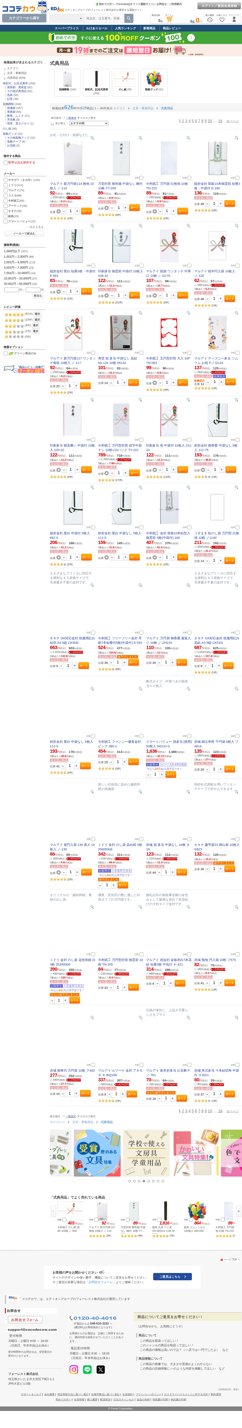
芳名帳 (11, 119)
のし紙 (7, 128)
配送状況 (105, 1399)
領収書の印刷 (160, 1399)
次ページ (233, 121)
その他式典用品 (17, 91)
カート (86, 211)
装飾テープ (14, 141)
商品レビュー (172, 28)
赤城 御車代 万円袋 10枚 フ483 (72, 1070)
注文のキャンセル (123, 1399)
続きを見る (37, 227)
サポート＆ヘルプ (31, 1394)
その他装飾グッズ (18, 137)
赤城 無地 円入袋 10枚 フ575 (215, 960)
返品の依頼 (143, 1399)
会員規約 (127, 1394)
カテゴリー (57, 1122)
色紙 (10, 95)
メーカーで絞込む (24, 233)
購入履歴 (92, 1399)
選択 (37, 313)
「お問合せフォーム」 (101, 1282)
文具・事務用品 (17, 73)
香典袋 (11, 111)
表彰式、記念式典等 (15, 83)
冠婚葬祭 (8, 104)
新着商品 (149, 28)
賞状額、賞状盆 (17, 87)
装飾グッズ (10, 133)
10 (210, 121)
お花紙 (11, 145)
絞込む (38, 295)
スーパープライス (67, 28)
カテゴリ (12, 68)
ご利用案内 (175, 4)
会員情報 (79, 1399)
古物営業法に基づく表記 (105, 1394)
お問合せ (161, 4)
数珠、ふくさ (15, 115)
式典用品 (12, 77)
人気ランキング (125, 28)
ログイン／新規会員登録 (219, 6)
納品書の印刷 (178, 1399)
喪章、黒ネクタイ (18, 123)
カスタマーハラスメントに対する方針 (186, 1394)
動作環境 (216, 1394)
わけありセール (96, 28)
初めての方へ (105, 4)
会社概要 (49, 1394)
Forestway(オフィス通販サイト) (135, 4)
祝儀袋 (11, 108)
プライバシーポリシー (148, 1394)
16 (220, 121)
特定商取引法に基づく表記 (72, 1394)
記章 (10, 98)
